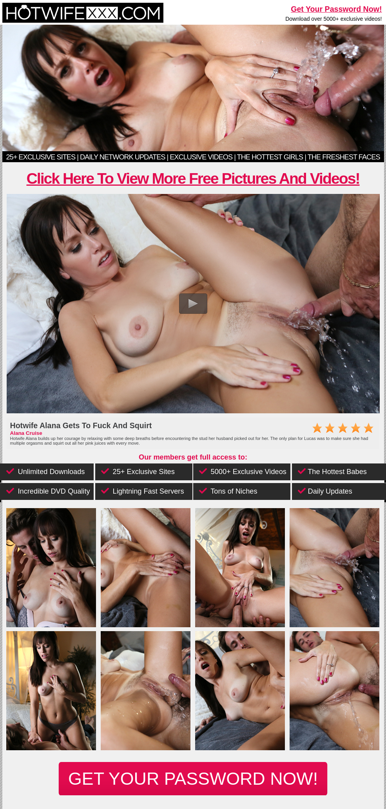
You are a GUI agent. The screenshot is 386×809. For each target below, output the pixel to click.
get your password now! (193, 778)
